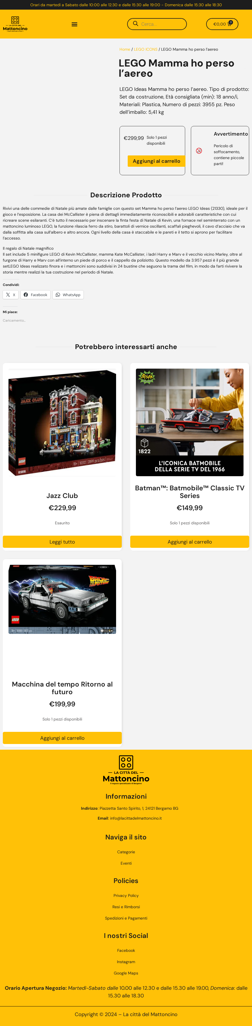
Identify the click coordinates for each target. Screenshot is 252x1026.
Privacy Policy (126, 895)
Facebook (126, 950)
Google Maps (126, 973)
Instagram (126, 961)
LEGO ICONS (145, 49)
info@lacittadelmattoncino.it (136, 818)
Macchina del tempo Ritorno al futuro (62, 688)
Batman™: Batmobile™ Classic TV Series (190, 492)
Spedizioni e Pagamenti (126, 918)
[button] (74, 24)
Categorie (126, 851)
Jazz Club (62, 495)
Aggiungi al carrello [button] (190, 541)
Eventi (126, 863)
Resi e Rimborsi (126, 906)
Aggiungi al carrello (156, 161)
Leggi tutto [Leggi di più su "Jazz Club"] (62, 541)
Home (124, 49)
